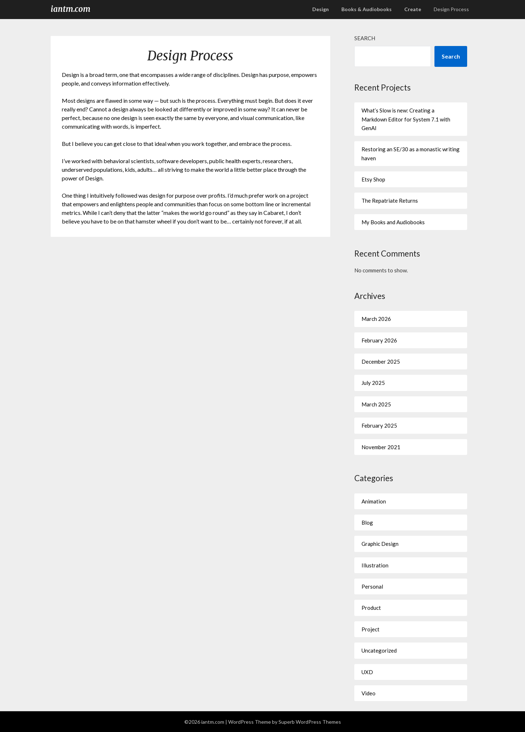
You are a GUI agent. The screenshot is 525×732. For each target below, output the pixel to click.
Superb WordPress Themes (309, 722)
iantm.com (71, 9)
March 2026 (376, 319)
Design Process (451, 9)
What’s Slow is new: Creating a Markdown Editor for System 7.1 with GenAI (405, 119)
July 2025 (373, 382)
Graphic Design (380, 543)
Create (412, 9)
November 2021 (380, 447)
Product (371, 607)
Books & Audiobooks (366, 9)
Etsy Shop (373, 179)
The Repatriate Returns (389, 200)
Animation (373, 501)
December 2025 (380, 361)
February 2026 (379, 340)
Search (364, 38)
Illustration (374, 565)
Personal (372, 586)
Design (320, 9)
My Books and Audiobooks (393, 222)
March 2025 (376, 404)
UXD (367, 672)
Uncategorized (379, 650)
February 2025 (379, 425)
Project (370, 629)
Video (368, 693)
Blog (367, 522)
